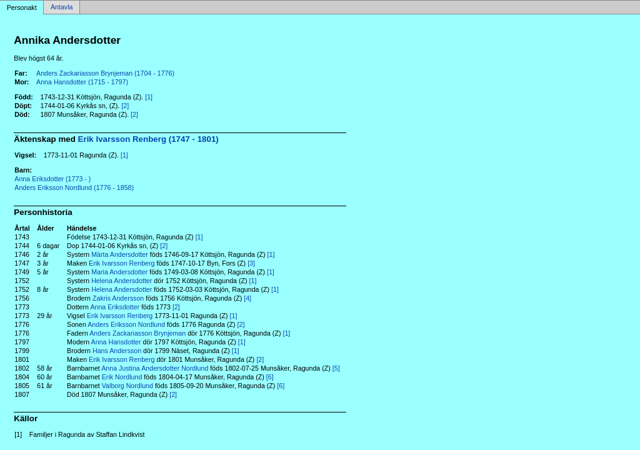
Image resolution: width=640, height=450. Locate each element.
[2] (125, 105)
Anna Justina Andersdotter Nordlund (154, 368)
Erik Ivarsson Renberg (121, 263)
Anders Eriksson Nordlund (126, 324)
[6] (270, 377)
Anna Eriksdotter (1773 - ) (52, 178)
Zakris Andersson (118, 298)
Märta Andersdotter (119, 254)
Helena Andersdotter (121, 280)
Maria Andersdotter (119, 272)
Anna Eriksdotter (114, 307)
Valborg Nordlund (127, 385)
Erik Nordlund (122, 377)
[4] (247, 298)
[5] (336, 368)
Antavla (62, 7)
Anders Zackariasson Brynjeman (137, 333)
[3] (251, 263)
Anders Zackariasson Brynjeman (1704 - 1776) (105, 73)
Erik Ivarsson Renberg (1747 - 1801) (148, 139)
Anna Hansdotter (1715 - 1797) (82, 82)
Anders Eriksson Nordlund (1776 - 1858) (74, 187)
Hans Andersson (116, 350)
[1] (148, 97)
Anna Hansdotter (116, 342)
